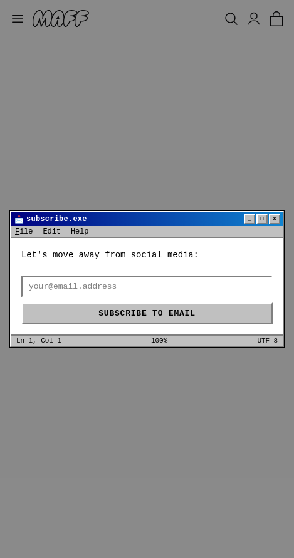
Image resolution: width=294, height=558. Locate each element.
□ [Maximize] (262, 218)
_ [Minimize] (249, 218)
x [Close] (274, 218)
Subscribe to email (146, 313)
